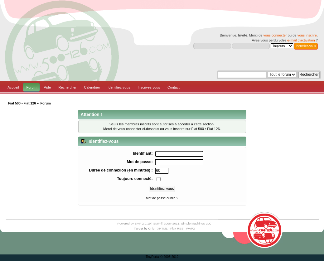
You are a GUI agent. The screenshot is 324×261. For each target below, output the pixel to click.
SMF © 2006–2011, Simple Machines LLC (182, 223)
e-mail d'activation (301, 40)
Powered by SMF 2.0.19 (134, 223)
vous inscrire (307, 35)
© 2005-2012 (169, 257)
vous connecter (275, 35)
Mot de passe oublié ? (162, 198)
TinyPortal (153, 257)
